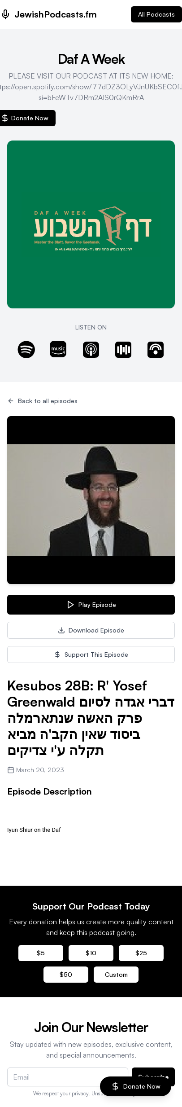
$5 (41, 953)
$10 (91, 953)
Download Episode (91, 630)
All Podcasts (156, 14)
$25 (141, 953)
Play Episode (91, 604)
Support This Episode (91, 654)
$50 (66, 974)
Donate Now (135, 1086)
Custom (116, 974)
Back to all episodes (42, 400)
